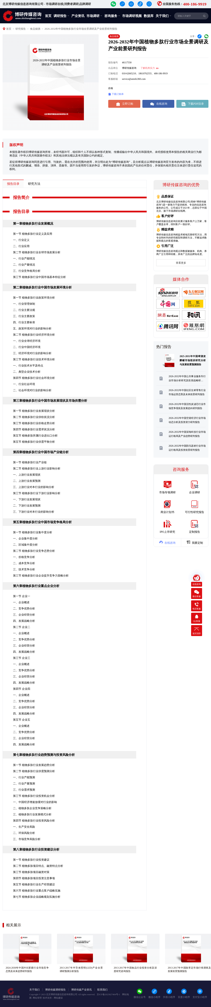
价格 (110, 88)
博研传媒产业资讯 (81, 989)
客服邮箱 (113, 79)
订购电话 (113, 73)
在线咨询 (158, 104)
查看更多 (181, 262)
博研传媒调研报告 (55, 989)
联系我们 (102, 989)
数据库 (149, 16)
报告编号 (113, 62)
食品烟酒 (35, 28)
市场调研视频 (132, 16)
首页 (48, 16)
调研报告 (61, 16)
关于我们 (163, 16)
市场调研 (94, 16)
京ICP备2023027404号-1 (108, 994)
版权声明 (16, 145)
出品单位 (113, 68)
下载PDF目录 (192, 104)
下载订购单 (116, 94)
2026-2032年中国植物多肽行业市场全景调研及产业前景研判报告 (80, 28)
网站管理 (37, 998)
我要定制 (194, 542)
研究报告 (20, 28)
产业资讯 (77, 16)
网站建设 (58, 998)
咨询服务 (112, 16)
